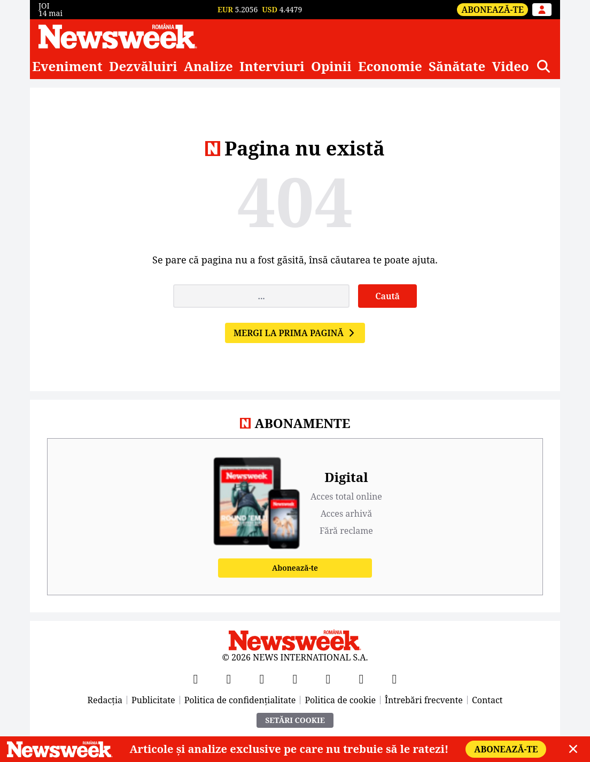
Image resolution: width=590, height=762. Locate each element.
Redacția (105, 700)
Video (510, 66)
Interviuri (272, 66)
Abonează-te (492, 9)
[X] (229, 678)
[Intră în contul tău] (542, 9)
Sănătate (457, 66)
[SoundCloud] (394, 678)
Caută (387, 296)
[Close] (573, 749)
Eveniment (67, 66)
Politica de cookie (340, 700)
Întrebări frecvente (424, 700)
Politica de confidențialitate (240, 700)
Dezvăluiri (143, 66)
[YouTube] (262, 678)
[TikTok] (328, 678)
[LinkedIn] (361, 678)
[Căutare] (543, 66)
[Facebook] (196, 678)
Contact (487, 700)
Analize (208, 66)
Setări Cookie (295, 720)
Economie (390, 66)
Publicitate (153, 700)
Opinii (331, 66)
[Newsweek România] (117, 36)
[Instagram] (295, 678)
